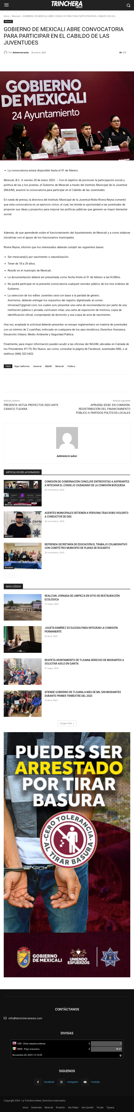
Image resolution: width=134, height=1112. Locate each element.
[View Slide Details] (67, 854)
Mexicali (16, 16)
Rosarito (9, 567)
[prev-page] (6, 575)
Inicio (6, 16)
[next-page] (12, 575)
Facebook (49, 1082)
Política (71, 366)
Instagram (72, 1082)
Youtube (95, 1082)
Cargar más (67, 723)
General (37, 366)
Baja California (22, 366)
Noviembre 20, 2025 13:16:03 (27, 1055)
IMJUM (48, 366)
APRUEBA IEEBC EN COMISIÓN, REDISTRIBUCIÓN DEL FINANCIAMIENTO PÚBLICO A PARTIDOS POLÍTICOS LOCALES (103, 409)
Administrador (21, 52)
